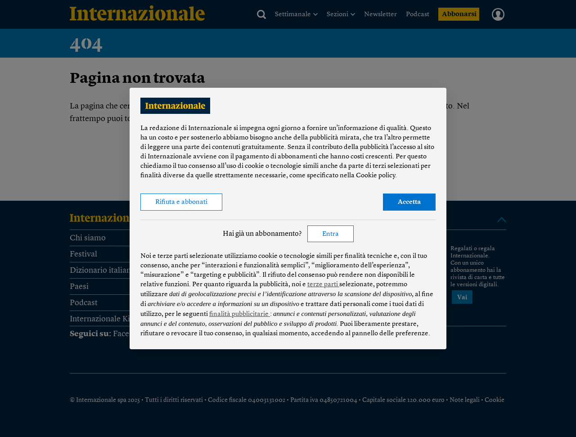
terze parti (323, 284)
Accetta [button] (409, 202)
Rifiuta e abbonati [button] (181, 202)
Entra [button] (330, 234)
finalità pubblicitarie (239, 314)
